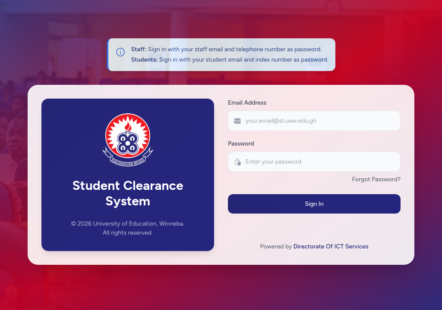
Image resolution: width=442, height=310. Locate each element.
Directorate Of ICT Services (331, 246)
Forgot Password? (376, 179)
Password (241, 143)
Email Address (247, 102)
